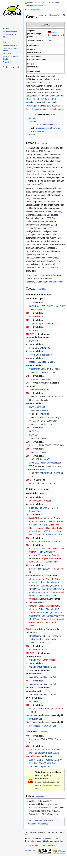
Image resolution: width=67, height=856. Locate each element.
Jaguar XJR (45, 459)
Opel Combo (47, 589)
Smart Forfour (35, 667)
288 (27, 646)
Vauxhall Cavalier (37, 642)
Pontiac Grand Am (53, 534)
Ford (50, 188)
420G (28, 469)
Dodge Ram (34, 362)
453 (27, 681)
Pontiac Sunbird (36, 534)
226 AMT (30, 334)
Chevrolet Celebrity (55, 521)
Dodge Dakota (48, 362)
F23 (28, 602)
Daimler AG (39, 99)
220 (27, 313)
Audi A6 (41, 749)
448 (27, 736)
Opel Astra (59, 589)
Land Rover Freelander (39, 541)
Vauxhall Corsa (48, 592)
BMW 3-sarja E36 (48, 396)
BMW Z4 (41, 309)
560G (28, 480)
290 (27, 456)
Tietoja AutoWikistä (48, 845)
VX (34, 421)
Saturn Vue (34, 586)
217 (27, 302)
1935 (50, 41)
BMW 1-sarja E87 (37, 306)
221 (27, 320)
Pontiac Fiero (55, 531)
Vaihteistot (43, 824)
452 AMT (30, 670)
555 (27, 705)
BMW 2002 (45, 348)
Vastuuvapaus (30, 850)
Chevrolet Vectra (37, 579)
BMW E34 (44, 414)
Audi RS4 (50, 760)
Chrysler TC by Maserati (40, 555)
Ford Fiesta (34, 726)
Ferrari (48, 99)
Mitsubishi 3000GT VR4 (40, 763)
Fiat (54, 99)
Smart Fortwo (35, 660)
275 (27, 442)
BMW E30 (44, 372)
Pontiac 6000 (42, 531)
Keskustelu (46, 3)
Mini (43, 102)
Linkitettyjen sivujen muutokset (10, 50)
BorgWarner (37, 109)
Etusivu (6, 29)
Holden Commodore (49, 417)
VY (38, 421)
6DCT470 (30, 715)
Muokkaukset (57, 3)
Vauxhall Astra (43, 595)
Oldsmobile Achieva (38, 525)
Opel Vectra (34, 592)
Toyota (50, 102)
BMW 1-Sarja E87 (37, 316)
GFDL (44, 814)
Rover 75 (55, 541)
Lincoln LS (48, 323)
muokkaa (42, 143)
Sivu (27, 9)
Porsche (30, 102)
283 (27, 538)
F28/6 (28, 629)
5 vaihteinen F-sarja (35, 575)
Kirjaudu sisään (41, 6)
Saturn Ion (45, 586)
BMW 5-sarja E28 (37, 407)
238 (27, 358)
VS (60, 417)
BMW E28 (33, 435)
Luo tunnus (29, 6)
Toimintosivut (8, 53)
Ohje (4, 37)
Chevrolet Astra (53, 579)
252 (27, 497)
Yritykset (32, 824)
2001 (36, 188)
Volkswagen (31, 106)
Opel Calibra (35, 636)
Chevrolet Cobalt (37, 582)
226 (27, 327)
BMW (37, 102)
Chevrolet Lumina (37, 548)
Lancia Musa (35, 511)
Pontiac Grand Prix (47, 552)
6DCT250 (30, 722)
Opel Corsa (56, 586)
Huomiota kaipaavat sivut (46, 820)
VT (30, 421)
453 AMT (30, 687)
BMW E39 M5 (46, 473)
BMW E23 (33, 431)
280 (27, 449)
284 (27, 545)
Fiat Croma (43, 508)
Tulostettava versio (10, 56)
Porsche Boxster (53, 749)
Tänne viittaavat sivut (11, 46)
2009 (49, 218)
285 (27, 565)
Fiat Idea (54, 508)
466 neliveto (32, 756)
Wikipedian (51, 804)
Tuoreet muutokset (10, 31)
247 (27, 383)
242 (27, 376)
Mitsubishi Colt (49, 667)
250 (27, 393)
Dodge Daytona (36, 708)
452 (27, 663)
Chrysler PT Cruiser (38, 649)
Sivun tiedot (7, 62)
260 (27, 403)
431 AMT (30, 653)
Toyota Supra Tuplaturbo (40, 355)
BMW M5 (39, 390)
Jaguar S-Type (36, 323)
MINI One (33, 501)
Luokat (30, 820)
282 (27, 514)
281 (27, 504)
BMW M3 (33, 330)
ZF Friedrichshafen (54, 109)
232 (27, 344)
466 (27, 746)
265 (27, 428)
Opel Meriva (34, 589)
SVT (49, 569)
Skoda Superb (52, 753)
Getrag (32, 807)
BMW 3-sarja (52, 306)
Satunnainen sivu (9, 34)
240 (27, 365)
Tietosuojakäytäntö (32, 845)
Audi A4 (32, 749)
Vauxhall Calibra (43, 639)
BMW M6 (48, 390)
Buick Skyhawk (36, 518)
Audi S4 (41, 760)
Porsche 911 (35, 739)
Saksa (54, 32)
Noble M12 (34, 701)
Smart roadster (49, 660)
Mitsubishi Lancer (37, 719)
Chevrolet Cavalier (52, 518)
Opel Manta (34, 369)
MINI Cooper (45, 501)
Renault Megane (48, 726)
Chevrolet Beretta (37, 521)
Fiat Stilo (33, 508)
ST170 (43, 569)
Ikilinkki (6, 59)
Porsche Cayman (37, 753)
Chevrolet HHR (53, 582)
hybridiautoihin (55, 282)
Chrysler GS (57, 708)
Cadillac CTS (46, 424)
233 (27, 351)
